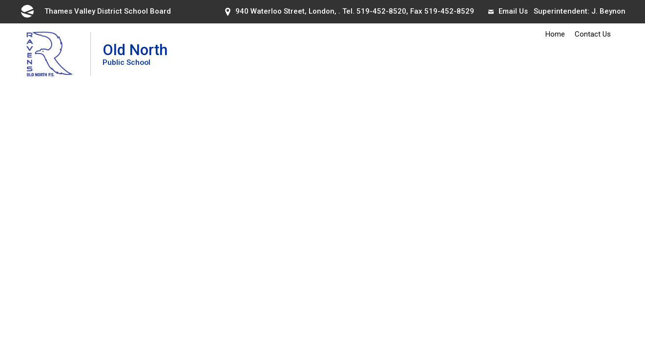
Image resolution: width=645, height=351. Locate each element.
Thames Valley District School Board (95, 11)
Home (555, 34)
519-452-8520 (381, 11)
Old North (135, 54)
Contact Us (593, 34)
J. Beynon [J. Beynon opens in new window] (608, 11)
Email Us (508, 11)
